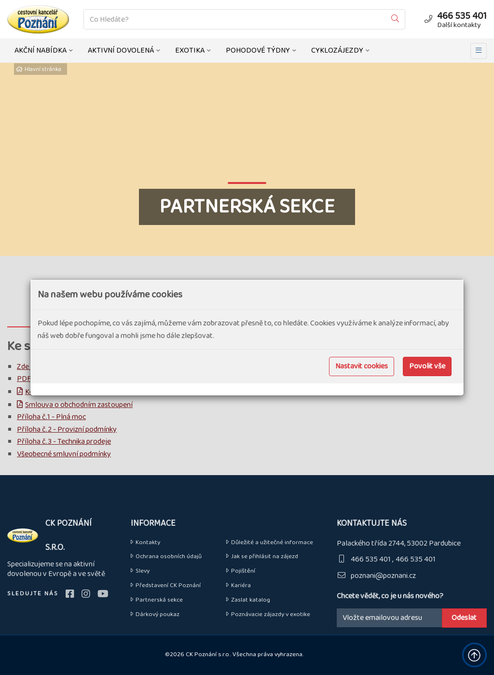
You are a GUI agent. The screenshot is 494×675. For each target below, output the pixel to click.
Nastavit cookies (361, 366)
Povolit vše (427, 366)
